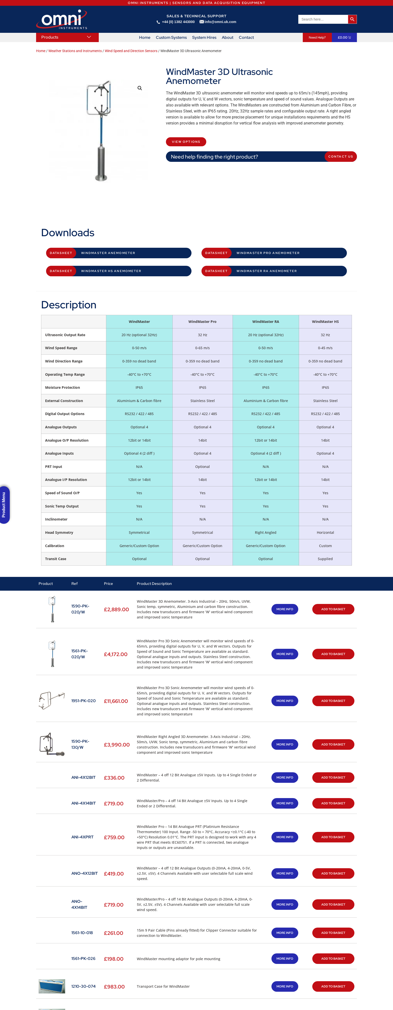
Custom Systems (171, 37)
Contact (246, 37)
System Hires (204, 37)
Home (144, 37)
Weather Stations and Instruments (75, 51)
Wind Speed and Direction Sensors (131, 51)
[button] (139, 88)
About (227, 37)
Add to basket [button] (333, 609)
